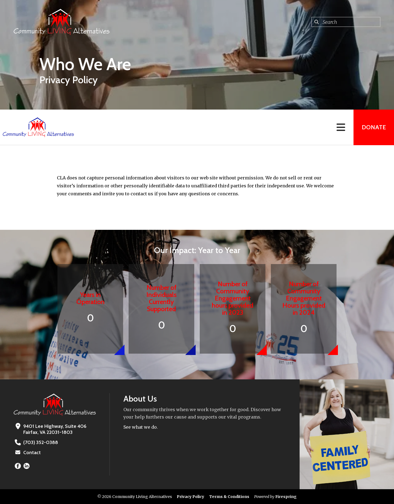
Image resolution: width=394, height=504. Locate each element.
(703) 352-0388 (40, 442)
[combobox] (345, 22)
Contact (32, 452)
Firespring (286, 496)
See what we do (140, 427)
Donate (374, 127)
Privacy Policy (190, 496)
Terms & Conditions (229, 496)
